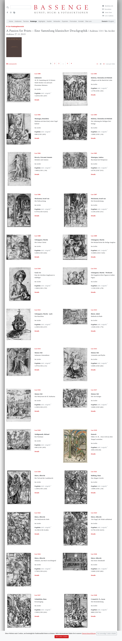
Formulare (73, 21)
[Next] (71, 63)
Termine (26, 21)
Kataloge (33, 21)
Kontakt (81, 21)
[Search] (20, 7)
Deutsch (104, 21)
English (111, 21)
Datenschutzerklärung (89, 638)
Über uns (88, 21)
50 (104, 64)
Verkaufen (56, 21)
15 (97, 64)
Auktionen (18, 21)
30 (100, 64)
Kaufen (49, 21)
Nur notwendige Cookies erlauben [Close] (106, 638)
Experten (65, 21)
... (63, 63)
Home (11, 21)
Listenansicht (11, 64)
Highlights (41, 21)
